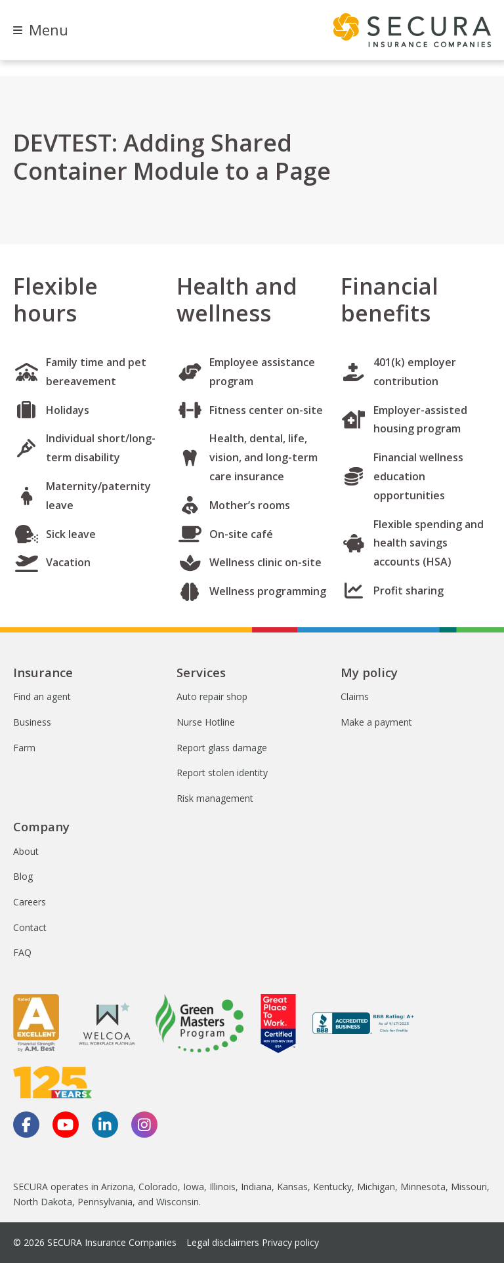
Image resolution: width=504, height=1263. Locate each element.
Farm (24, 747)
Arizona (117, 1186)
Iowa (193, 1186)
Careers (29, 902)
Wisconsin (177, 1201)
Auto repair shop (212, 696)
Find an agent (42, 696)
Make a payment (376, 722)
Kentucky (332, 1186)
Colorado (158, 1186)
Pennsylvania (105, 1201)
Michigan (376, 1186)
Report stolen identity (222, 772)
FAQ (22, 952)
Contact (30, 927)
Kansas (292, 1186)
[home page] (412, 30)
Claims (355, 696)
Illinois (222, 1186)
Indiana (256, 1186)
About (26, 851)
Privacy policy (290, 1242)
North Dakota (42, 1201)
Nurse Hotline (206, 722)
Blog (23, 876)
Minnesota (423, 1186)
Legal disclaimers (222, 1242)
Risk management (215, 798)
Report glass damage (222, 747)
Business (32, 722)
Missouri (469, 1186)
